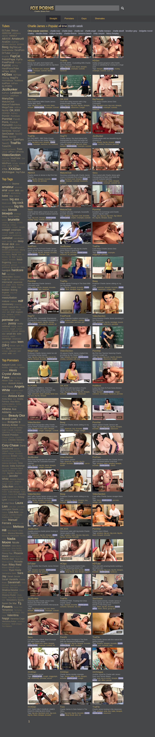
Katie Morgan (14, 492)
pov (17, 320)
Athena (6, 409)
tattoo (14, 342)
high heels (11, 274)
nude (18, 309)
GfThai (15, 66)
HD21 (13, 71)
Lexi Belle (21, 507)
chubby (20, 222)
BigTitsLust (15, 47)
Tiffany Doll (6, 612)
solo (19, 333)
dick (12, 244)
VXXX (13, 161)
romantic (5, 329)
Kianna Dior (12, 497)
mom (4, 307)
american (18, 187)
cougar (15, 227)
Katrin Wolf (13, 494)
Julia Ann (7, 486)
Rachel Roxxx (15, 556)
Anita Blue (7, 399)
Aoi (14, 399)
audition (75, 320)
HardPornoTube (10, 68)
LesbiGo (5, 96)
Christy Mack (7, 442)
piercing (5, 317)
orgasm (19, 312)
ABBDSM (6, 33)
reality (20, 323)
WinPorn (6, 163)
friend (14, 262)
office (103, 680)
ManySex (8, 98)
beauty (5, 199)
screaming (6, 331)
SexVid (12, 137)
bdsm (16, 196)
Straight (53, 18)
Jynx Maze (18, 487)
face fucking (16, 252)
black (4, 210)
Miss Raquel (12, 531)
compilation (6, 227)
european (6, 252)
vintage (5, 351)
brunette (14, 219)
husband (14, 279)
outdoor (10, 314)
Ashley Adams (8, 404)
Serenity (5, 587)
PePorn (14, 113)
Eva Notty (21, 458)
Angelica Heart (17, 390)
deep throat (69, 572)
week (79, 26)
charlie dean (67, 31)
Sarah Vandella (10, 579)
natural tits (13, 307)
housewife (31, 73)
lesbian (6, 289)
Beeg (5, 47)
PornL (5, 122)
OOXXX (6, 113)
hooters (17, 277)
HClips (5, 71)
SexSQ (18, 134)
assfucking (15, 193)
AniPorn (15, 42)
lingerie (5, 292)
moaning (17, 304)
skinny (22, 331)
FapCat (15, 56)
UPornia (20, 152)
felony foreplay (112, 33)
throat (12, 345)
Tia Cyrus (18, 610)
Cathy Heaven (17, 432)
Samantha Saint (9, 573)
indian (22, 279)
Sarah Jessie (13, 576)
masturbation (9, 297)
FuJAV (18, 62)
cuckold (5, 233)
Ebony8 (15, 53)
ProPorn (5, 128)
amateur (8, 187)
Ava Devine (17, 412)
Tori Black (16, 612)
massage (6, 295)
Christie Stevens (16, 440)
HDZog (5, 78)
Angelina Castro (8, 393)
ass (17, 190)
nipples (12, 310)
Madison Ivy (7, 517)
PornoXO (7, 125)
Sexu (5, 136)
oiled (4, 312)
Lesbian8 (16, 92)
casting (5, 222)
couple (22, 227)
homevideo (7, 277)
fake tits (21, 254)
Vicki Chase (16, 624)
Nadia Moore (8, 540)
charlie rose (55, 31)
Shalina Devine (10, 590)
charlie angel (90, 31)
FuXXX (6, 65)
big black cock (37, 69)
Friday (16, 461)
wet (19, 351)
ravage (95, 502)
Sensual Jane (15, 585)
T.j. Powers (12, 604)
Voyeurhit (5, 161)
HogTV (14, 77)
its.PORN (7, 86)
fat (10, 257)
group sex (15, 267)
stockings (6, 338)
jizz (3, 285)
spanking (5, 336)
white (4, 353)
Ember (14, 456)
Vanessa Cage (17, 618)
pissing (12, 317)
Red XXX (19, 559)
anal (4, 190)
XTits (4, 169)
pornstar (8, 319)
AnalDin (6, 41)
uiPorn (11, 152)
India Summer (17, 465)
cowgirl (6, 229)
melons (13, 301)
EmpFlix (5, 56)
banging (112, 463)
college (13, 225)
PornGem (15, 116)
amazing (100, 570)
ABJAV (5, 36)
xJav (4, 166)
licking (14, 289)
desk (67, 289)
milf (20, 301)
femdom (12, 260)
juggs (8, 285)
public (4, 324)
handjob (6, 270)
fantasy (5, 257)
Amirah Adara (15, 383)
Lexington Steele (10, 509)
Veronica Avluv (9, 621)
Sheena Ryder (9, 595)
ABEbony (16, 33)
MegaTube (7, 107)
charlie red (78, 31)
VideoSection (11, 155)
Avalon (4, 416)
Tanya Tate (18, 607)
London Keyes (15, 515)
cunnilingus (19, 238)
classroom (75, 107)
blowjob (7, 213)
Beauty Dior (17, 415)
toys (8, 348)
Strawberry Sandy (15, 600)
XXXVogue (8, 172)
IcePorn (6, 83)
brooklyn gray (131, 31)
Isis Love (5, 468)
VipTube (5, 158)
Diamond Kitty (15, 451)
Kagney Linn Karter (10, 489)
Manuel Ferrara (9, 521)
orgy (3, 314)
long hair (13, 293)
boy (73, 429)
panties (17, 314)
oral (12, 312)
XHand (22, 163)
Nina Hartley (16, 548)
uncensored (16, 349)
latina (13, 287)
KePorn (5, 93)
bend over (54, 394)
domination (20, 247)
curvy (9, 241)
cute (15, 241)
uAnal (4, 152)
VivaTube (15, 158)
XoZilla (16, 166)
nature (22, 307)
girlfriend (6, 267)
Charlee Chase (8, 437)
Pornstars (69, 18)
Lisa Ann (13, 512)
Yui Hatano (7, 626)
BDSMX (20, 44)
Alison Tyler (7, 380)
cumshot (7, 238)
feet (14, 257)
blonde (12, 209)
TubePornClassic (9, 149)
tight (18, 346)
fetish (19, 259)
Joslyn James (13, 484)
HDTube (17, 75)
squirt (12, 336)
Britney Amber (10, 425)
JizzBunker (9, 89)
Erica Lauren (11, 458)
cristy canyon (98, 33)
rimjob (19, 326)
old (8, 312)
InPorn (14, 83)
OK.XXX (15, 110)
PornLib (14, 122)
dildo (18, 244)
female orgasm (84, 572)
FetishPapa (8, 59)
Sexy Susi (14, 587)
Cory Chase (10, 445)
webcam (12, 351)
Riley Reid (15, 564)
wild (14, 353)
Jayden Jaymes (14, 473)
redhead (6, 326)
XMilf (9, 166)
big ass (14, 199)
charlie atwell (118, 31)
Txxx (19, 149)
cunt (4, 241)
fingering (6, 262)
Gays (84, 18)
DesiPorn (19, 50)
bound (120, 322)
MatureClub (8, 101)
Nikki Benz (16, 546)
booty (4, 216)
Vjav (23, 158)
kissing (20, 285)
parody (108, 680)
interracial (7, 282)
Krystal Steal (8, 503)
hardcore (17, 270)
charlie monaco (104, 31)
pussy (12, 323)
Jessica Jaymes (17, 479)
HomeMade (7, 80)
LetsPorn (14, 95)
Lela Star (12, 507)
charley (31, 33)
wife (10, 353)
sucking (5, 342)
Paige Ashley (17, 551)
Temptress (7, 610)
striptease (16, 339)
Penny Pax (7, 553)
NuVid (5, 110)
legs (19, 287)
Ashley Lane (12, 406)
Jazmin (5, 476)
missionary (7, 304)
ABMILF (13, 36)
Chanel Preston (10, 434)
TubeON (6, 146)
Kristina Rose (13, 500)
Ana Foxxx (7, 386)
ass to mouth (106, 678)
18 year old (6, 184)
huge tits (6, 279)
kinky (14, 285)
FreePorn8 (8, 62)
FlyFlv (19, 59)
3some (15, 183)
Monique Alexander (10, 536)
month (71, 26)
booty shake (13, 216)
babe (5, 195)
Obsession (6, 551)
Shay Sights (13, 593)
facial (14, 254)
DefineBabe (7, 50)
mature (5, 301)
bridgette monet (145, 31)
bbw (11, 196)
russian (19, 329)
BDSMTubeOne (9, 44)
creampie (16, 229)
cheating (12, 222)
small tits (11, 333)
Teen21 (5, 143)
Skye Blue (12, 598)
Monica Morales (15, 533)
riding (13, 326)
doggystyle (8, 247)
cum (11, 232)
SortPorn (18, 139)
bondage (17, 214)
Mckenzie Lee (17, 523)
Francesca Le (7, 461)
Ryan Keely (15, 570)
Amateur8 (18, 38)
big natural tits (7, 207)
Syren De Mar (9, 603)
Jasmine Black (16, 468)
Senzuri (16, 131)
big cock (17, 202)
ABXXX (6, 38)
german (14, 265)
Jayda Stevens (8, 471)
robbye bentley (55, 33)
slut (3, 334)
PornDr (6, 116)
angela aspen (37, 322)
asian (11, 190)
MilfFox (17, 107)
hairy (23, 267)
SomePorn (7, 140)
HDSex (7, 74)
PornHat (7, 118)
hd (3, 273)
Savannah (14, 582)
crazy (36, 220)
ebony (22, 250)
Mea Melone (7, 527)
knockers (6, 287)
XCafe (15, 163)
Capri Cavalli (7, 430)
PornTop (17, 125)
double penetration (10, 250)
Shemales (100, 18)
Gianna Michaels (9, 463)
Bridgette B (14, 422)
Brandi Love (9, 418)
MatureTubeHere (11, 104)
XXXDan (14, 169)
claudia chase (42, 33)
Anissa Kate (16, 396)
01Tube (6, 30)
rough (12, 329)
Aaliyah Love (9, 364)
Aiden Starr (13, 367)
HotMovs (18, 80)
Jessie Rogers (7, 482)
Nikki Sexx (6, 548)
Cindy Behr (18, 442)
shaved (14, 331)
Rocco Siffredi (8, 567)
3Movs (14, 30)
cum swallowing (15, 235)
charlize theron (70, 33)
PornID (16, 119)
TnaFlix (15, 143)
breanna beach (84, 33)
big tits (19, 206)
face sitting (6, 254)
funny (20, 262)
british (4, 220)
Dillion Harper (8, 453)
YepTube (20, 172)
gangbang (6, 265)
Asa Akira (15, 401)
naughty (5, 310)
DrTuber (6, 53)
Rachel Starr (8, 559)
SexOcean (8, 133)
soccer (49, 678)
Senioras (6, 130)
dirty (111, 645)
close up (5, 225)
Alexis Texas (16, 378)
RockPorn (15, 128)
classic (112, 465)
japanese (17, 282)
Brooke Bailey (16, 427)
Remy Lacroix (7, 562)
